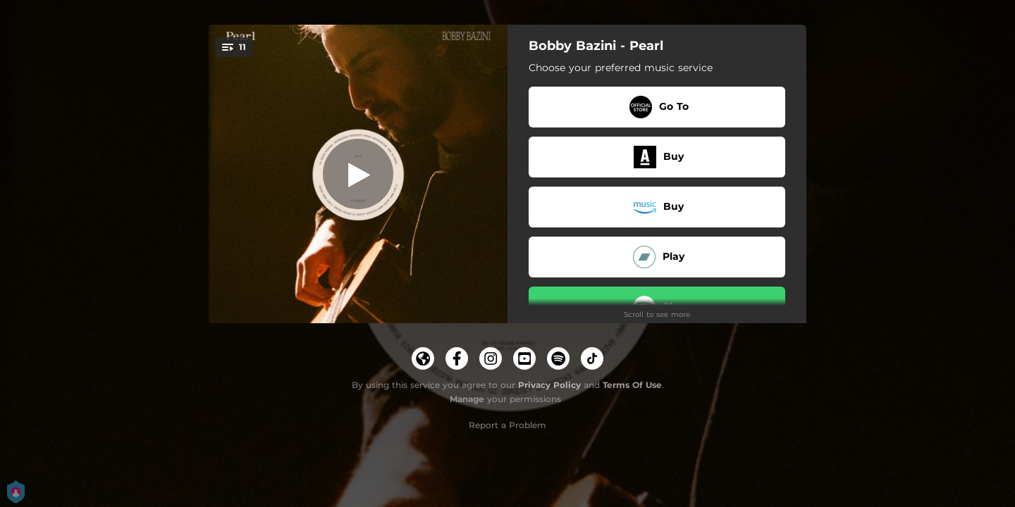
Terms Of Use (632, 385)
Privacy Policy (549, 385)
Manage (467, 399)
